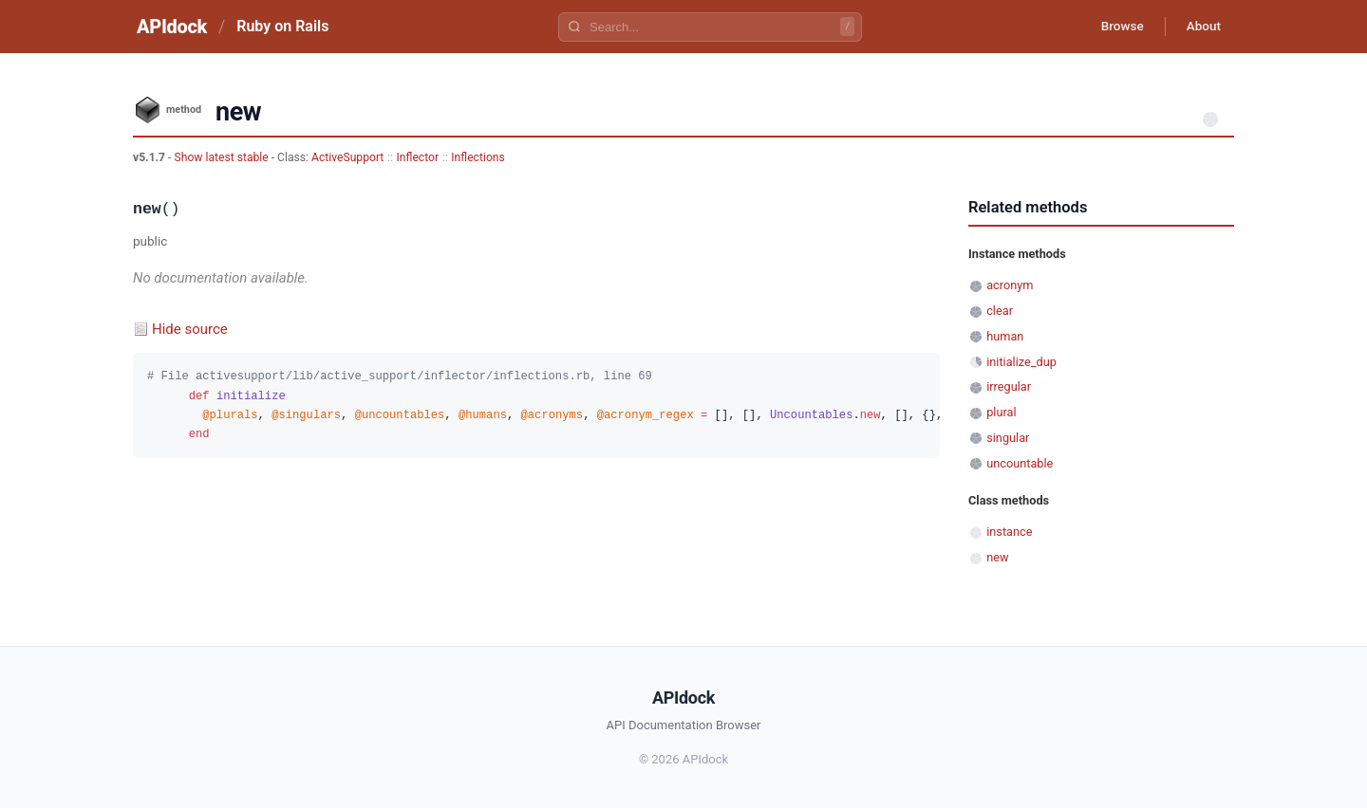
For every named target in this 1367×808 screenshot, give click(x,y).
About (1201, 26)
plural (1001, 412)
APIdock (172, 26)
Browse (1115, 26)
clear (999, 310)
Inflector (418, 157)
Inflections (478, 157)
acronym (1009, 285)
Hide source (190, 329)
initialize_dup (1021, 362)
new (997, 557)
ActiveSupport (347, 157)
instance (1009, 531)
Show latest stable (222, 157)
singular (1007, 438)
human (1004, 336)
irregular (1008, 386)
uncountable (1019, 463)
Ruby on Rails (282, 26)
